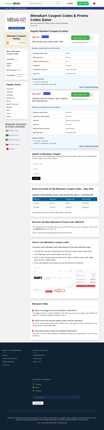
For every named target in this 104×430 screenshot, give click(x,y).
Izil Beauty (9, 92)
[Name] (57, 3)
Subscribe (38, 403)
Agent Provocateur (12, 104)
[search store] (44, 3)
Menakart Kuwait (14, 140)
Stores (70, 3)
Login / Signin (83, 3)
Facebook (39, 384)
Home (6, 8)
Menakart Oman (14, 144)
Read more (34, 25)
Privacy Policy (37, 358)
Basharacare (10, 98)
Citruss (8, 113)
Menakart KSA (13, 135)
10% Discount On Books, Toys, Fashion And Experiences (50, 99)
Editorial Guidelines (8, 361)
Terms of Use (37, 361)
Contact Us (6, 365)
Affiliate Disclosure (38, 355)
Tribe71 (8, 116)
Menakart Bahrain (12, 149)
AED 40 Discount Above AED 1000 (47, 41)
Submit (36, 178)
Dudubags (9, 95)
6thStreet (9, 107)
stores (11, 8)
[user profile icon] (83, 3)
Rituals (8, 101)
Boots (8, 110)
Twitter (37, 387)
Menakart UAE (13, 130)
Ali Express (10, 89)
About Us (5, 355)
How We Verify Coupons (10, 358)
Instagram (39, 391)
